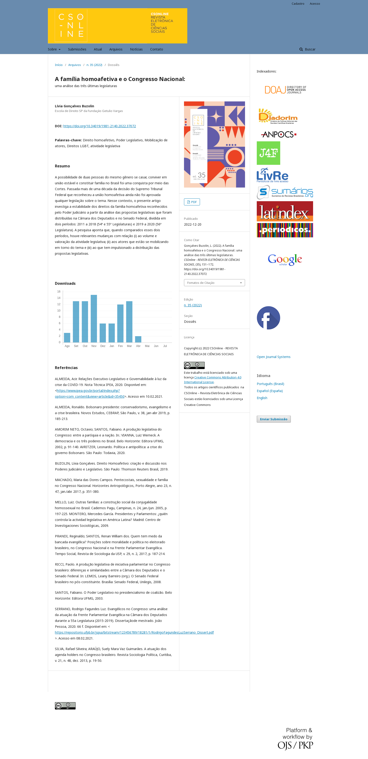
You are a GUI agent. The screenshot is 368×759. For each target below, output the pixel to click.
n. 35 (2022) (94, 65)
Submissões (77, 49)
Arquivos (116, 49)
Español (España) (270, 391)
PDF (194, 202)
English (262, 398)
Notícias (136, 49)
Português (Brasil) (270, 383)
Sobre (53, 49)
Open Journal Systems (274, 356)
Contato (156, 49)
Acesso (315, 3)
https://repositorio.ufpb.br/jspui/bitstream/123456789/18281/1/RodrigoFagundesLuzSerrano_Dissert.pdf (134, 632)
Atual (98, 49)
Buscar (309, 49)
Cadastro (298, 3)
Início (59, 65)
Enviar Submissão (274, 419)
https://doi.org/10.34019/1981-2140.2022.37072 (99, 126)
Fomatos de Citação (201, 283)
